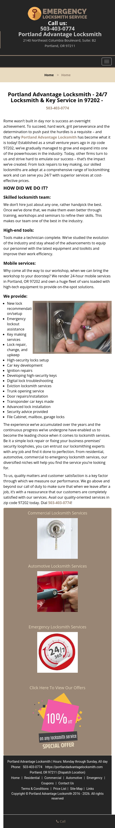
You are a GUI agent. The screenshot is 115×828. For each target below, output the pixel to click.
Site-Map (76, 788)
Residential (32, 778)
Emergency (94, 778)
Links (90, 788)
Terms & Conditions (35, 788)
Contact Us (66, 783)
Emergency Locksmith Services (57, 627)
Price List (59, 788)
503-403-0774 (57, 28)
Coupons (47, 783)
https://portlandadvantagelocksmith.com (74, 767)
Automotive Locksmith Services (57, 566)
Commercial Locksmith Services (57, 513)
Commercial (52, 778)
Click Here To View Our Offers (57, 687)
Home (49, 75)
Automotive (74, 778)
